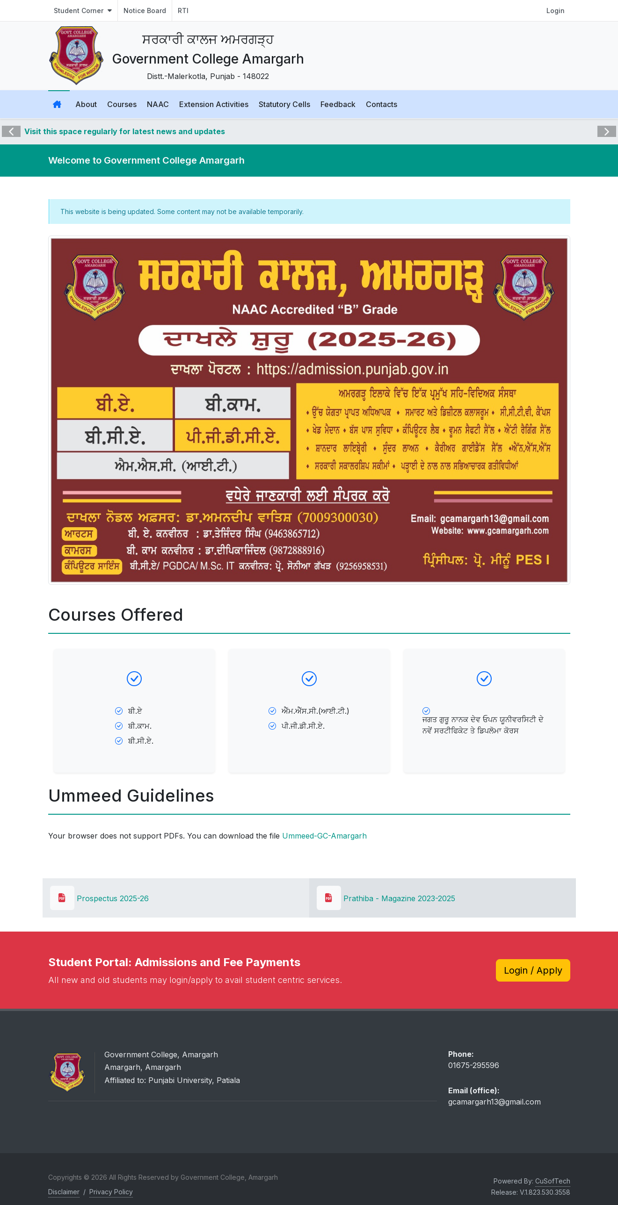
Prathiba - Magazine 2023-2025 (386, 898)
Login (555, 10)
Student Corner (83, 10)
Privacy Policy (111, 1192)
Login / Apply (533, 970)
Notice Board (145, 10)
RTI (183, 10)
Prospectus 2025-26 (99, 898)
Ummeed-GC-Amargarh (324, 835)
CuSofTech (552, 1181)
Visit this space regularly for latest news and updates (124, 131)
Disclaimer (64, 1192)
